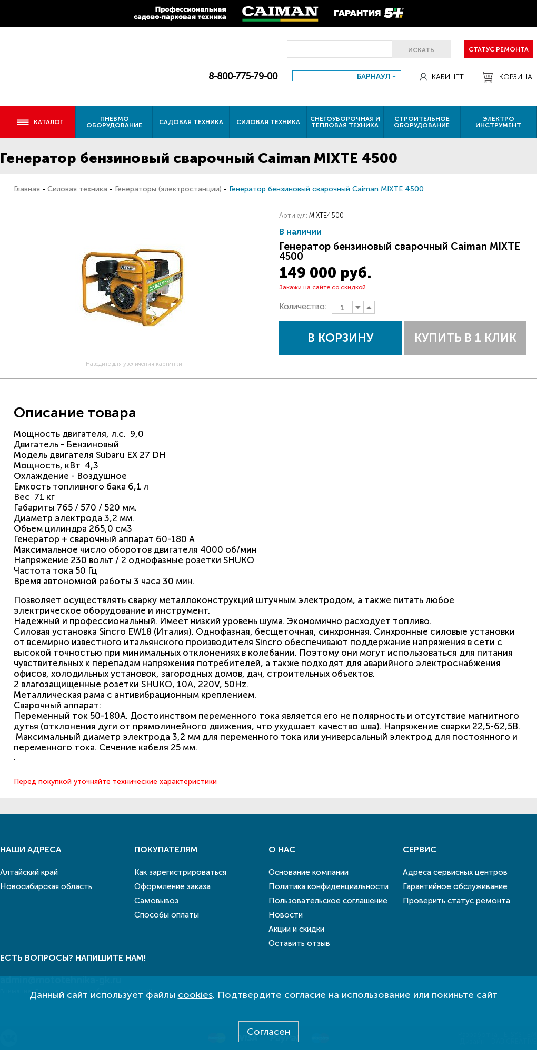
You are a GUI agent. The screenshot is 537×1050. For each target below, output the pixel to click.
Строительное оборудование (422, 122)
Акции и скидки (296, 929)
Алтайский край (29, 872)
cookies (195, 995)
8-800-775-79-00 (242, 76)
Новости (285, 915)
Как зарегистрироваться (180, 872)
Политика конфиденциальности (328, 886)
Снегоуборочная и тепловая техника (345, 122)
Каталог (39, 122)
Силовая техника (268, 122)
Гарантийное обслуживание (455, 886)
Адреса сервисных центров (455, 872)
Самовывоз (156, 900)
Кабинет (442, 77)
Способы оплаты (166, 915)
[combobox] (347, 76)
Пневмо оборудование (114, 122)
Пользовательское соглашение (327, 900)
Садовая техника (191, 122)
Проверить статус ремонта (456, 900)
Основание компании (308, 872)
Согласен (268, 1031)
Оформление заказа (172, 886)
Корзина (507, 77)
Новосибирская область (46, 886)
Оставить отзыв (299, 943)
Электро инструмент (498, 122)
